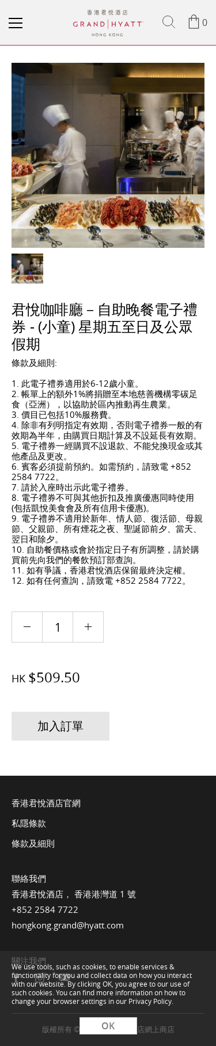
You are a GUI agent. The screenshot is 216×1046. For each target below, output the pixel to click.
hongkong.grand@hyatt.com (68, 925)
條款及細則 (33, 843)
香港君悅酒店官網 (46, 803)
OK (108, 1025)
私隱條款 (29, 823)
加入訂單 (60, 726)
